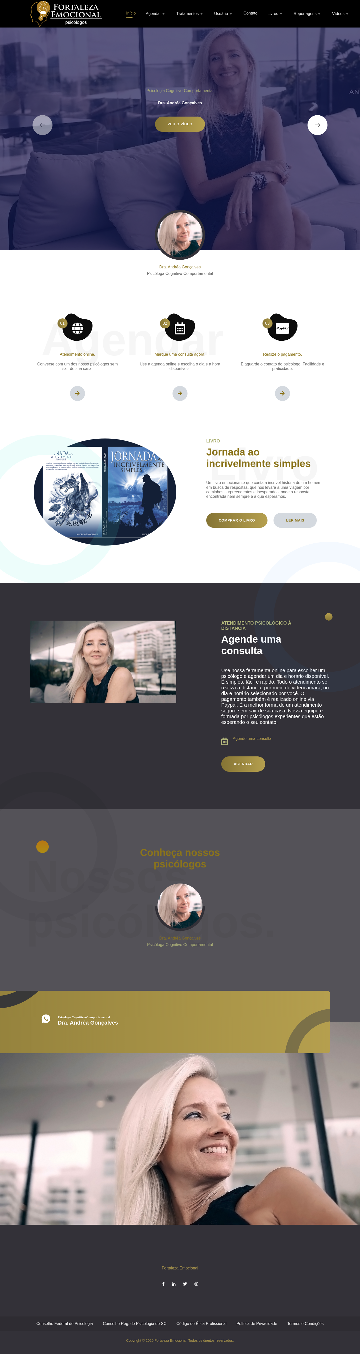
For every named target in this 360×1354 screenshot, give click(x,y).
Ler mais (295, 520)
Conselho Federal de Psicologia (64, 1323)
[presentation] (42, 125)
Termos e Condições (305, 1323)
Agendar (243, 764)
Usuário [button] (224, 14)
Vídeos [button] (341, 14)
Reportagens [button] (308, 14)
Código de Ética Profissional (201, 1323)
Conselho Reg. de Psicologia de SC (134, 1323)
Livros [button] (276, 14)
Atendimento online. (77, 354)
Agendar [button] (156, 14)
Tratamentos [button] (190, 14)
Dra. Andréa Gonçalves (179, 267)
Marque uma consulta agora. (180, 354)
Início (131, 13)
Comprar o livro (237, 520)
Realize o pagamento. (282, 354)
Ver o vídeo (180, 124)
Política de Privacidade (256, 1323)
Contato (251, 13)
